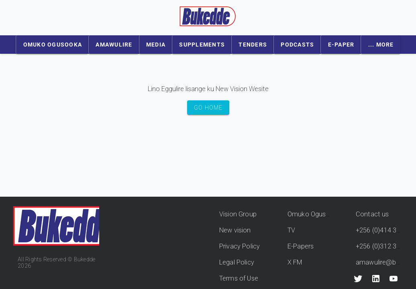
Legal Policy (236, 262)
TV (291, 230)
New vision (235, 230)
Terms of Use (238, 278)
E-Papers (301, 246)
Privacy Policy (239, 246)
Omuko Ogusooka (314, 214)
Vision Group (238, 214)
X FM (295, 262)
